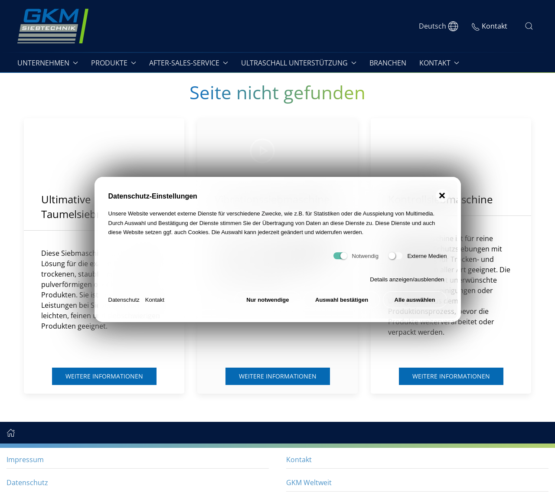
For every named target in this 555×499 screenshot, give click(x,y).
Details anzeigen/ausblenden (407, 279)
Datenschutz (124, 300)
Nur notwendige (267, 300)
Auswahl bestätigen (341, 300)
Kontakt (154, 300)
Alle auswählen (415, 300)
